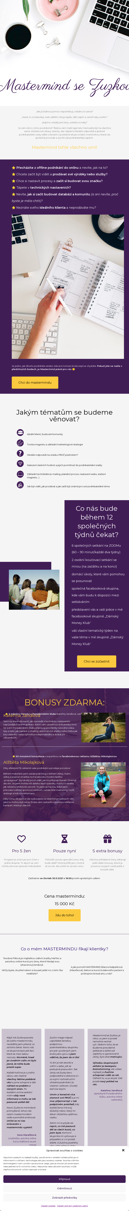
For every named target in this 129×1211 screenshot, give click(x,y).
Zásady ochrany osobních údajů (72, 1205)
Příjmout (64, 1179)
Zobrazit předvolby (64, 1197)
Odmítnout (64, 1188)
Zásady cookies (48, 1205)
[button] (124, 1151)
